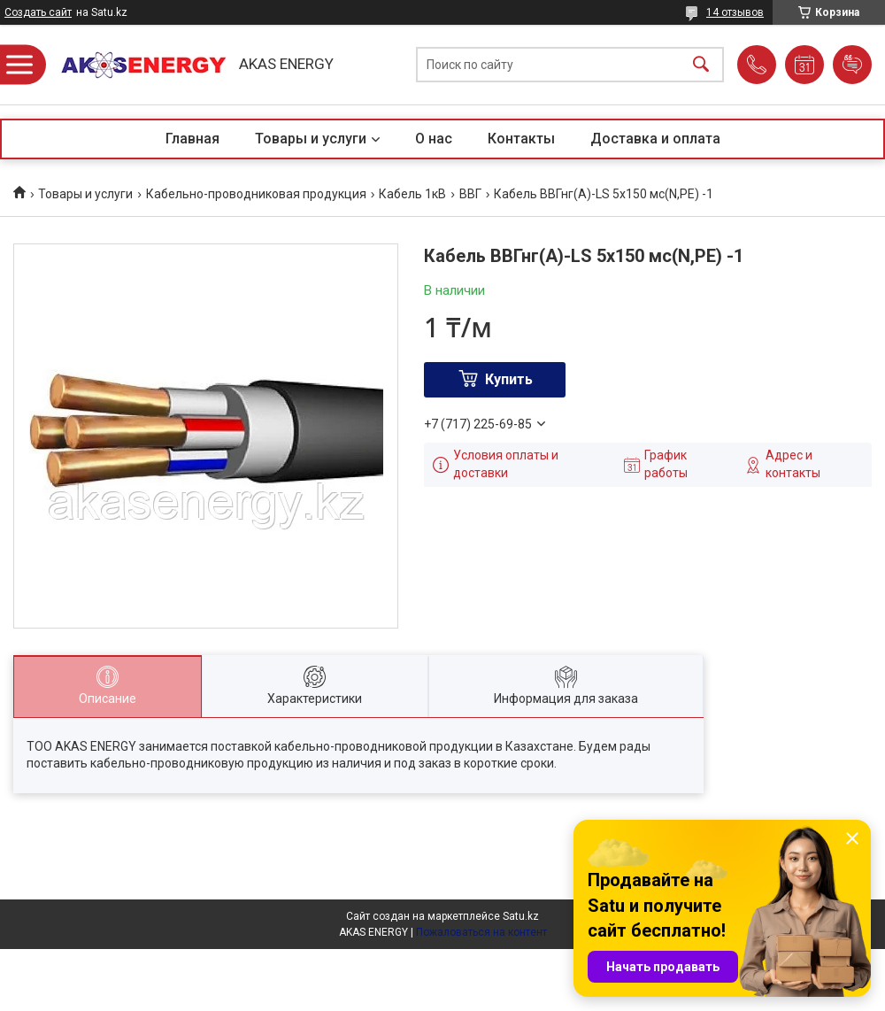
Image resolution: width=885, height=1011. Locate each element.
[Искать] (701, 65)
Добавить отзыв (852, 64)
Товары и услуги (310, 138)
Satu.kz (521, 916)
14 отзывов (735, 12)
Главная (192, 138)
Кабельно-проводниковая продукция (256, 194)
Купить (509, 379)
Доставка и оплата (655, 138)
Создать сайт (38, 12)
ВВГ (470, 194)
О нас (433, 138)
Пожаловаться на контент (481, 932)
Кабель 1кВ (412, 194)
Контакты (521, 138)
